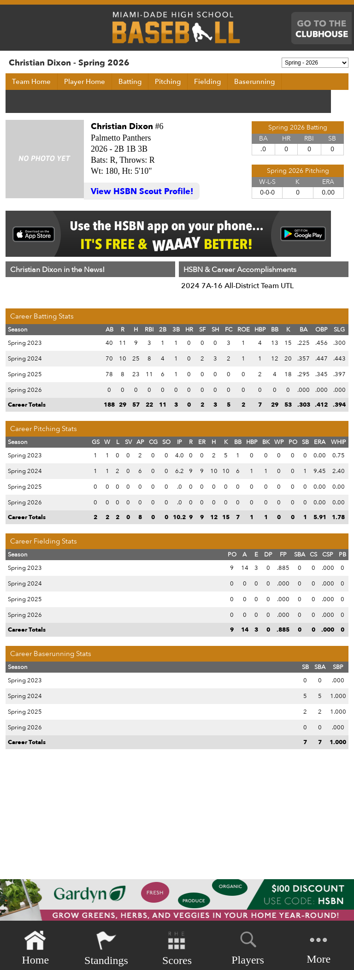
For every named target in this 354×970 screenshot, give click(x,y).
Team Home (31, 81)
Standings (106, 948)
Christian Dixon (122, 126)
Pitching (168, 81)
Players (247, 946)
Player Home (84, 81)
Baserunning (254, 81)
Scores (177, 948)
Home (35, 948)
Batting (130, 81)
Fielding (207, 81)
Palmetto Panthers (121, 137)
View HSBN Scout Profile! (142, 191)
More (318, 947)
